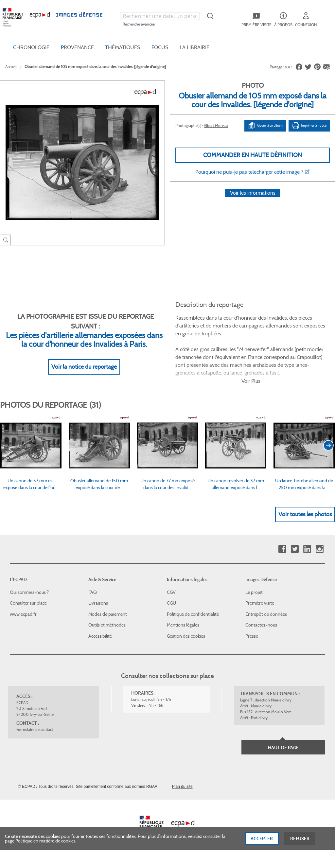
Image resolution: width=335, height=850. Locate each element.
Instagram (319, 541)
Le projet (254, 584)
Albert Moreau (216, 125)
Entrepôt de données (266, 606)
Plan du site (182, 778)
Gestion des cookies (186, 628)
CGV (171, 584)
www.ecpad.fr (23, 606)
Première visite (259, 595)
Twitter (295, 541)
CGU (171, 595)
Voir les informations (252, 201)
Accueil (11, 66)
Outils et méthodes (107, 617)
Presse (251, 628)
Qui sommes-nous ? (29, 584)
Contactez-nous (261, 617)
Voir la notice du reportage (84, 359)
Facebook (282, 541)
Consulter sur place (28, 595)
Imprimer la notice (309, 126)
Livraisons (98, 595)
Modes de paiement (107, 606)
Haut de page (283, 740)
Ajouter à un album (265, 126)
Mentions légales (183, 617)
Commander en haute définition (252, 155)
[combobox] (160, 16)
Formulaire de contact (34, 721)
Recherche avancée (139, 24)
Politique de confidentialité (193, 606)
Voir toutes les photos (305, 506)
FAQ (92, 584)
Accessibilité (100, 628)
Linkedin (307, 541)
